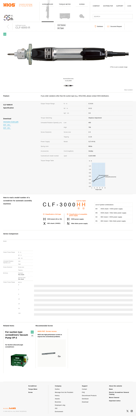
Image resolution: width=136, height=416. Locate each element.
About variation (128, 90)
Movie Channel (114, 397)
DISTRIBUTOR (108, 6)
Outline (57, 389)
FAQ (83, 392)
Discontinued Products (89, 395)
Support (84, 386)
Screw (30, 392)
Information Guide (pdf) (10, 122)
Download (85, 402)
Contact (84, 389)
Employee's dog (60, 405)
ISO (56, 408)
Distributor (85, 399)
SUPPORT (119, 6)
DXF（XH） (7, 128)
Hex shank (21, 279)
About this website (115, 386)
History (57, 395)
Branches (58, 402)
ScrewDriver (32, 386)
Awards (57, 399)
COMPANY (96, 6)
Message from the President (64, 392)
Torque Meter (32, 389)
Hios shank (21, 274)
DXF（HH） (7, 125)
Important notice (115, 401)
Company (58, 386)
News (111, 389)
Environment (59, 411)
